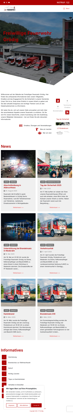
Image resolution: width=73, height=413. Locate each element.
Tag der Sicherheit (62, 119)
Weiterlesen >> (18, 207)
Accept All (36, 405)
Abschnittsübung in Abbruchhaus (12, 186)
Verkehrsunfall (46, 248)
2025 (6, 182)
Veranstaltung (53, 182)
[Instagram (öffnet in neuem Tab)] (7, 2)
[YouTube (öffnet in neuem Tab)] (9, 2)
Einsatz (14, 245)
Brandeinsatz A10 (47, 314)
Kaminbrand (9, 314)
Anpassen (11, 405)
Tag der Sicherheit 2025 (50, 185)
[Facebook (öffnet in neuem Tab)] (5, 2)
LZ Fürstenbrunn (62, 128)
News (6, 146)
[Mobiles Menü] (66, 8)
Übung (13, 182)
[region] (24, 397)
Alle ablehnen (24, 405)
